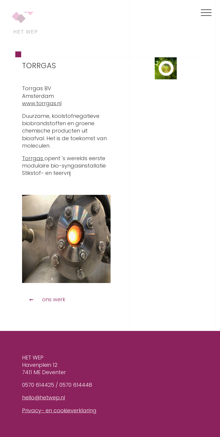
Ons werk (53, 299)
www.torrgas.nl (41, 103)
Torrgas (33, 158)
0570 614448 (75, 385)
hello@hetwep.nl (43, 397)
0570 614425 (38, 385)
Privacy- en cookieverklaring (59, 410)
